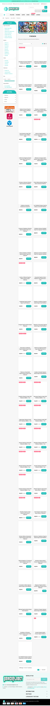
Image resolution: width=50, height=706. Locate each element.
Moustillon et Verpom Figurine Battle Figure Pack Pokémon (25, 85)
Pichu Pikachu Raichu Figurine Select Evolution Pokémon (40, 183)
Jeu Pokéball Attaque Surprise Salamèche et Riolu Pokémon (25, 657)
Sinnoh (7, 53)
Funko (7, 70)
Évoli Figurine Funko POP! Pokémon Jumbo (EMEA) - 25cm (25, 135)
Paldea (7, 52)
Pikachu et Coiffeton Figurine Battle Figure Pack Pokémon (40, 302)
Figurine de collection (9, 31)
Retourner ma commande (18, 3)
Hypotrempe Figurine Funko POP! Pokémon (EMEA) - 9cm (25, 420)
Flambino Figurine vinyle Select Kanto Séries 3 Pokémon (25, 513)
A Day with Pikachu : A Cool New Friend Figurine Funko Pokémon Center (40, 86)
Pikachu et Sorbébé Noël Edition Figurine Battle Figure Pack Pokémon (40, 110)
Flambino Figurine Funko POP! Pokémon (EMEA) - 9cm (25, 397)
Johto (6, 47)
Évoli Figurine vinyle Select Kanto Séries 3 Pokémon (40, 512)
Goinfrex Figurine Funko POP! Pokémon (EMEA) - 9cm (25, 489)
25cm (6, 65)
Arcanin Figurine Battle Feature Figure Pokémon (40, 633)
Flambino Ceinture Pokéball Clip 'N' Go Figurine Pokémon (40, 229)
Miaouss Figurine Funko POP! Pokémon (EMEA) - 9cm (40, 420)
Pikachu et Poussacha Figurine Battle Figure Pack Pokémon (40, 325)
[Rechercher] (38, 7)
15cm (6, 63)
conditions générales (37, 686)
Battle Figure (8, 28)
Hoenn (7, 46)
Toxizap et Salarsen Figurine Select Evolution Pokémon (25, 183)
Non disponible (8, 87)
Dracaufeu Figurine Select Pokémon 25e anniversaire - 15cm (40, 278)
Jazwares (7, 72)
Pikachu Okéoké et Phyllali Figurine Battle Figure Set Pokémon (25, 254)
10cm (7, 62)
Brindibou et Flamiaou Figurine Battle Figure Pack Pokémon (25, 634)
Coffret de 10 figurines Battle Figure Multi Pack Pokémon (40, 62)
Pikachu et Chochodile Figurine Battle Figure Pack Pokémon (25, 373)
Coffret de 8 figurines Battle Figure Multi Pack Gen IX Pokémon (25, 159)
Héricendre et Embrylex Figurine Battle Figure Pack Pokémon (25, 349)
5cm (6, 60)
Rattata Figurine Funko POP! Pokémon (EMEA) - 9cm (25, 443)
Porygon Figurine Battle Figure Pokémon (25, 325)
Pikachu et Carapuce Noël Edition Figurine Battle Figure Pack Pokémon (40, 159)
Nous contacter (28, 3)
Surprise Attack (8, 37)
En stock (7, 85)
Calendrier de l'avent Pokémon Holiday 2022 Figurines (25, 62)
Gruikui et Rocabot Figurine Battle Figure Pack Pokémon (40, 373)
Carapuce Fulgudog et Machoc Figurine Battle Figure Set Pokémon (25, 230)
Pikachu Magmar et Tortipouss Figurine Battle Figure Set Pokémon (25, 562)
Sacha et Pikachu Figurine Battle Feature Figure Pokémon (25, 278)
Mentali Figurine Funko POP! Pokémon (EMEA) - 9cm (25, 466)
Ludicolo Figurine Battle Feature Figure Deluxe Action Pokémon (40, 135)
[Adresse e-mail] (33, 679)
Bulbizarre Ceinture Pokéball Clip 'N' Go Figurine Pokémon (40, 253)
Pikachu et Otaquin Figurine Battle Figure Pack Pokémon (40, 610)
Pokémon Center (8, 73)
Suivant (44, 669)
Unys (6, 55)
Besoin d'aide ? (36, 3)
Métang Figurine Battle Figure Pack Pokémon (25, 610)
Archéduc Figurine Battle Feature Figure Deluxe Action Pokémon (40, 562)
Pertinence (21, 43)
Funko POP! (8, 34)
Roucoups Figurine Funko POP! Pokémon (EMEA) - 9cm (40, 397)
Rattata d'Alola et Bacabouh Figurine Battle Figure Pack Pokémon (25, 537)
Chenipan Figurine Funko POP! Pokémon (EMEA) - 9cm (40, 443)
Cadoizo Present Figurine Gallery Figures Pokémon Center (25, 110)
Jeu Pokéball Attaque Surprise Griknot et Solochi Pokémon (40, 206)
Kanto (7, 50)
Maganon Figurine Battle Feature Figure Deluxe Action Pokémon (40, 586)
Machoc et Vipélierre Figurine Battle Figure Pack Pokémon (40, 537)
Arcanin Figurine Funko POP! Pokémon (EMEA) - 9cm (40, 466)
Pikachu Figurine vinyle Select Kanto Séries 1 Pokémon (40, 489)
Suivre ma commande (7, 3)
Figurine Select (8, 32)
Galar (7, 44)
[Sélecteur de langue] (44, 4)
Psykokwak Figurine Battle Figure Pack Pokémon (25, 302)
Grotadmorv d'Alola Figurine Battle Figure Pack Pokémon (25, 586)
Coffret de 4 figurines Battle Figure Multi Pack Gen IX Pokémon (40, 349)
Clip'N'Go (7, 29)
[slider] (4, 80)
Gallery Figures (8, 36)
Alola (6, 42)
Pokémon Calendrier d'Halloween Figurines (25, 206)
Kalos (6, 49)
